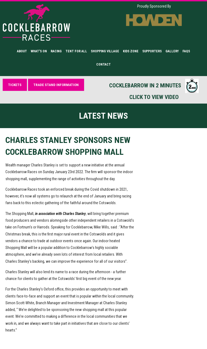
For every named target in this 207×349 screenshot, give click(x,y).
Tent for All (76, 51)
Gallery (172, 51)
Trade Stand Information (56, 85)
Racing (56, 51)
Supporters (152, 51)
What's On (39, 51)
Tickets (15, 85)
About (22, 51)
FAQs (186, 51)
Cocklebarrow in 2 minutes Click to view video (154, 89)
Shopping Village (105, 51)
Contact (103, 64)
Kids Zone (131, 51)
